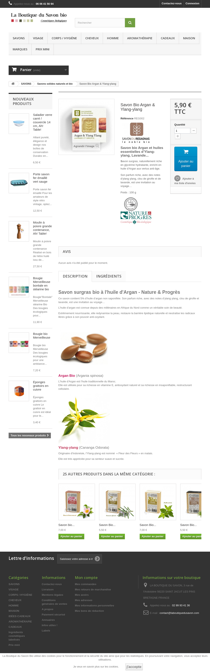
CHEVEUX (92, 38)
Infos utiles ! (50, 625)
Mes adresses (83, 600)
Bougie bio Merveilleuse (41, 335)
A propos (48, 609)
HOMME (113, 38)
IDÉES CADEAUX (20, 616)
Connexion (192, 3)
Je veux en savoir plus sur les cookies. (96, 666)
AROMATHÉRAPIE (139, 38)
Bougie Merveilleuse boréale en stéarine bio (41, 283)
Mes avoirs (82, 594)
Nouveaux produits (23, 101)
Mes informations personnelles (94, 605)
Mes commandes (85, 584)
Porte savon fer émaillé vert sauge (41, 177)
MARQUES (20, 49)
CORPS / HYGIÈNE (64, 38)
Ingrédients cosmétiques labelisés (17, 636)
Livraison (48, 589)
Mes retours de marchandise (93, 589)
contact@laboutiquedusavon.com (179, 613)
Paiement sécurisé (53, 614)
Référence (127, 118)
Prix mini (42, 49)
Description (75, 276)
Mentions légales (52, 594)
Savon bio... (66, 525)
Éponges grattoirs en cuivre (40, 385)
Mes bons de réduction (89, 610)
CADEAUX (168, 38)
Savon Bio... (107, 525)
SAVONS (19, 38)
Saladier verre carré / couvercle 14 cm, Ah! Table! (42, 122)
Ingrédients (108, 276)
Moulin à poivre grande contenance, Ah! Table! (42, 228)
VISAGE (38, 38)
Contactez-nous (172, 3)
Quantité (179, 124)
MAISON (189, 38)
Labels (46, 630)
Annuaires (48, 619)
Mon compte (86, 577)
